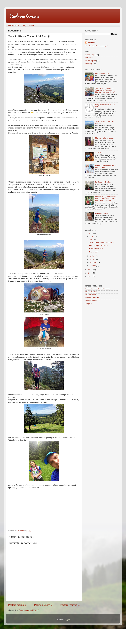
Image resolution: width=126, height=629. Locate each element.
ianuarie (93, 266)
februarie (93, 262)
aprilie (92, 256)
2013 (90, 276)
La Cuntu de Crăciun (102, 182)
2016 (90, 233)
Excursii (88, 58)
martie (92, 259)
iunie (92, 236)
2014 (90, 273)
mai (91, 239)
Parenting (89, 64)
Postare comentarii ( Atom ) (29, 610)
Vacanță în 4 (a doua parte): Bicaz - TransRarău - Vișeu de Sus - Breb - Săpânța (106, 199)
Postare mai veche (70, 605)
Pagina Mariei (28, 25)
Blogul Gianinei (90, 295)
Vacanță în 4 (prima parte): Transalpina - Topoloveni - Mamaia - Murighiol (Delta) (105, 90)
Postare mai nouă (17, 605)
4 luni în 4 (98, 153)
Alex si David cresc (92, 292)
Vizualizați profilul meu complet (96, 46)
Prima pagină (13, 25)
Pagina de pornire (43, 605)
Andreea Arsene (24, 16)
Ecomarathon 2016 (102, 73)
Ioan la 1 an (93, 252)
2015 (90, 270)
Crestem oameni (91, 301)
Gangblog (88, 304)
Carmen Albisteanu (92, 298)
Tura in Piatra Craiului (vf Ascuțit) (101, 242)
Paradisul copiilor (101, 213)
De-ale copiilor (90, 61)
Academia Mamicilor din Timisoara (97, 289)
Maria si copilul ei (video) (104, 138)
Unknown (91, 42)
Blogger (67, 620)
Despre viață (90, 55)
